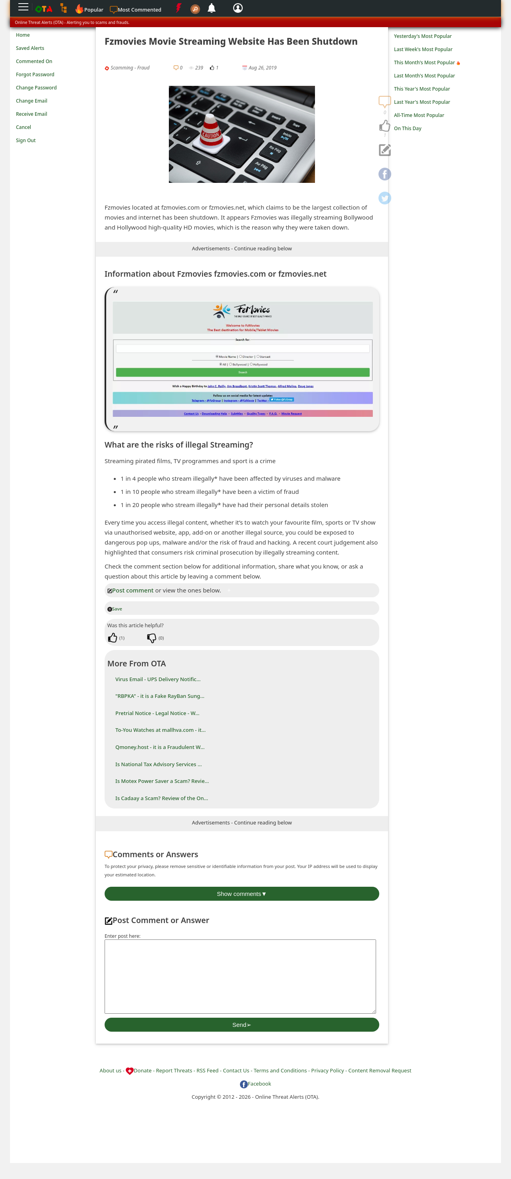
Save (114, 609)
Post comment (130, 590)
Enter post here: (123, 936)
